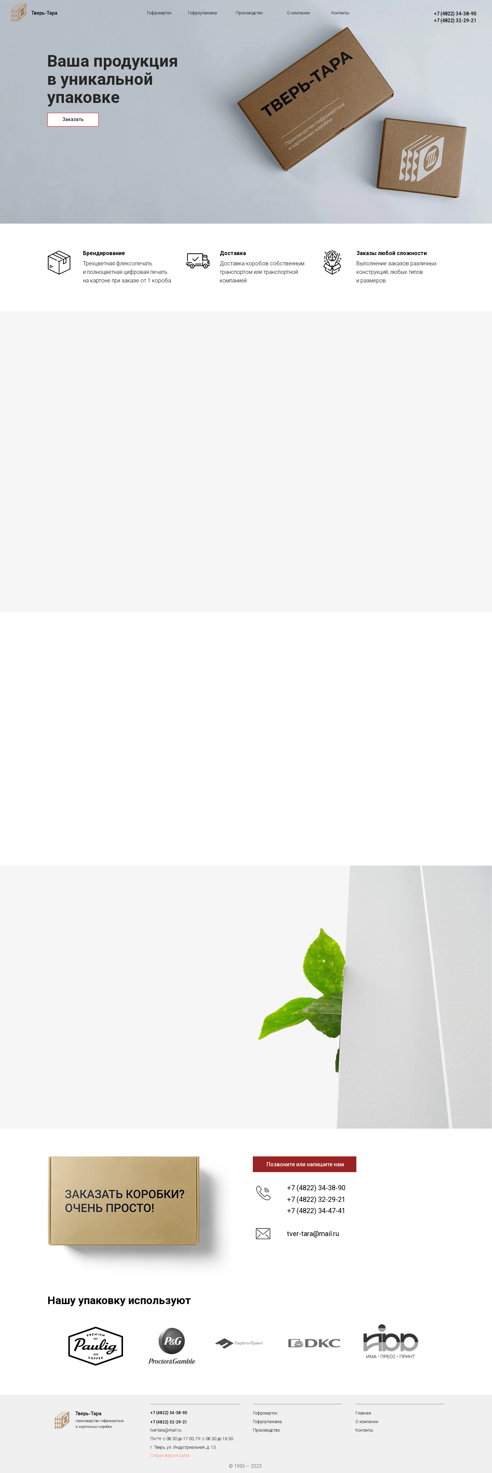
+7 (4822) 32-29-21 (455, 20)
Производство (249, 13)
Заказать (73, 119)
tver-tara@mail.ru (313, 1234)
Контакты (340, 13)
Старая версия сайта (169, 1455)
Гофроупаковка (202, 13)
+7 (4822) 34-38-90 (455, 13)
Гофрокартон (159, 13)
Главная (363, 1413)
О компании (298, 13)
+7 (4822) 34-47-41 (316, 1211)
